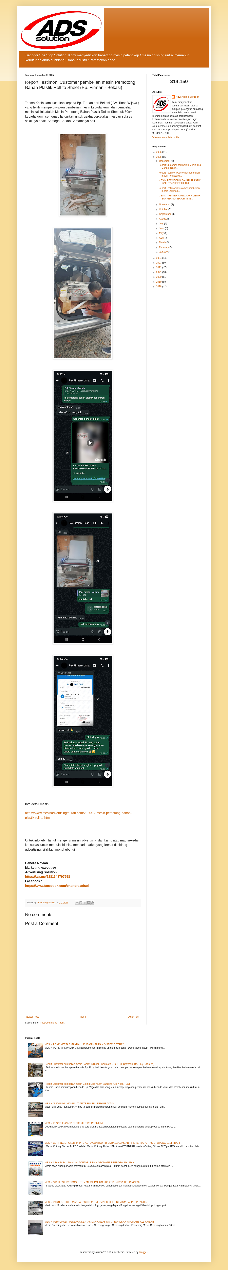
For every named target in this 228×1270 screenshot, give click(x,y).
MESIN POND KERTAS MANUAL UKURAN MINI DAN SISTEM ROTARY (84, 1044)
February (164, 247)
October (163, 209)
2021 (159, 272)
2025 (159, 156)
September (165, 214)
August (163, 218)
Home (83, 1016)
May (161, 233)
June (162, 228)
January (163, 252)
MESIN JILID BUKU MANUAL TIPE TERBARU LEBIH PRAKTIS (79, 1103)
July (161, 223)
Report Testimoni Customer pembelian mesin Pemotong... (179, 174)
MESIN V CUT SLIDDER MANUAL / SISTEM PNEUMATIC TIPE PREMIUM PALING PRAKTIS (96, 1202)
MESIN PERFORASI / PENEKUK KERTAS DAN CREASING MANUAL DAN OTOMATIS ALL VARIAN (99, 1221)
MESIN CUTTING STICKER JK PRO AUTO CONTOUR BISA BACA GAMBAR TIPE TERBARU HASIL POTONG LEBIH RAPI (112, 1142)
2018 (159, 286)
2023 (159, 262)
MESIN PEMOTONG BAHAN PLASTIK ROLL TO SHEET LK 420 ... (179, 182)
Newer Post (32, 1016)
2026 (159, 152)
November (165, 204)
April (162, 237)
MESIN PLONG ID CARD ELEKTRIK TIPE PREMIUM (74, 1123)
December (165, 161)
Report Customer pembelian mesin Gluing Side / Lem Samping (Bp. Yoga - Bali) (88, 1083)
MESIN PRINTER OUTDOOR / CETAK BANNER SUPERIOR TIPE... (179, 197)
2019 (159, 281)
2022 (159, 267)
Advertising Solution (187, 96)
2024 (159, 258)
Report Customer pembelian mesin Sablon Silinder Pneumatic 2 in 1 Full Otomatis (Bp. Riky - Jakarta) (99, 1064)
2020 (159, 276)
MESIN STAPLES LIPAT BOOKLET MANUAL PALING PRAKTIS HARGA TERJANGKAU (92, 1182)
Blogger (143, 1252)
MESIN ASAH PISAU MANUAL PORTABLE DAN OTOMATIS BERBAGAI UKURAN (89, 1162)
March (163, 242)
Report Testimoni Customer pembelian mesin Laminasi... (179, 189)
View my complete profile (165, 137)
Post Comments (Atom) (52, 1022)
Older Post (133, 1016)
